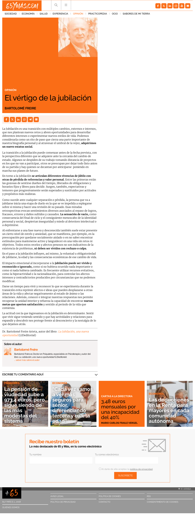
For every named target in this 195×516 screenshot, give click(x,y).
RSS (149, 496)
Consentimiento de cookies (162, 502)
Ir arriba (184, 489)
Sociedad (11, 14)
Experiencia (60, 14)
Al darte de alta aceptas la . (126, 469)
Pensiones (11, 383)
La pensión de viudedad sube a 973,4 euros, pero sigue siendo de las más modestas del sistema (25, 405)
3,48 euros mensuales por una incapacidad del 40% (121, 409)
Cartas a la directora (117, 396)
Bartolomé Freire (20, 108)
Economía (28, 14)
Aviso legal (57, 496)
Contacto (104, 502)
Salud (44, 14)
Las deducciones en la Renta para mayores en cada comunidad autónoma (169, 405)
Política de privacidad (63, 502)
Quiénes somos (10, 507)
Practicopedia (97, 14)
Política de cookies (110, 496)
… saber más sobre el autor (26, 360)
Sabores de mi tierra (136, 14)
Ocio (115, 14)
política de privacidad (141, 469)
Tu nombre (35, 454)
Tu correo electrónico (107, 454)
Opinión (78, 14)
